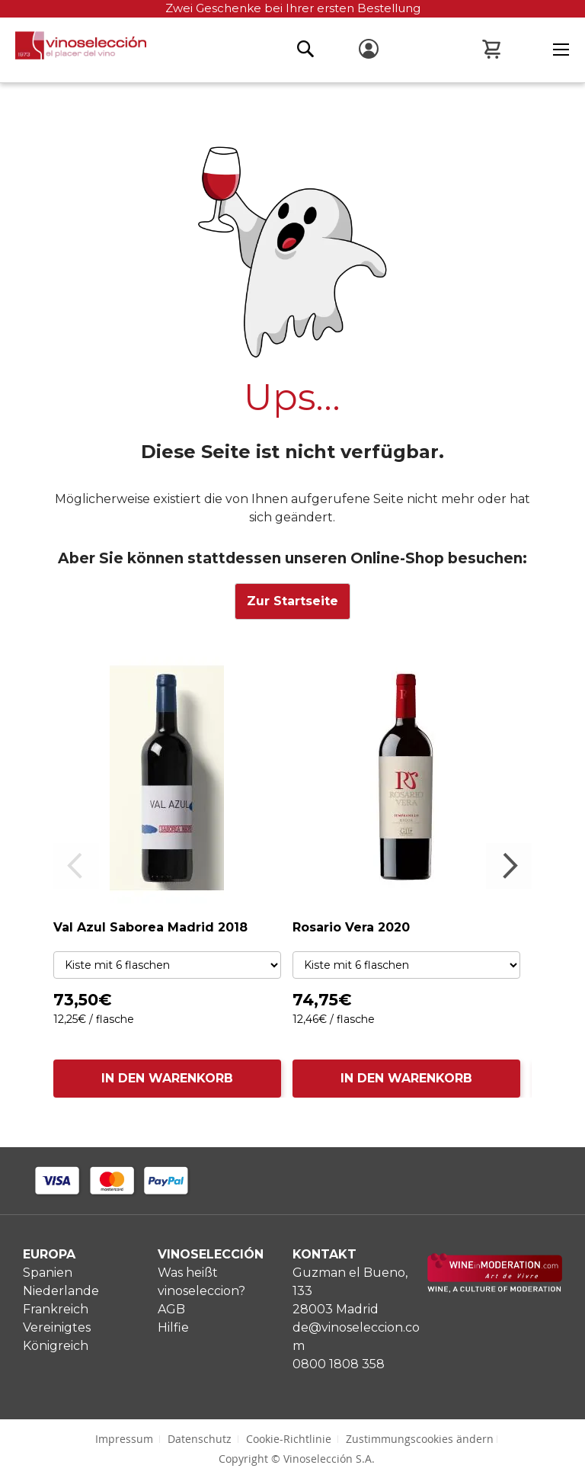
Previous (76, 866)
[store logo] (73, 49)
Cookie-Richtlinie (288, 1439)
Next (509, 866)
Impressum (124, 1439)
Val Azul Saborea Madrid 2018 (150, 927)
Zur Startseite (292, 601)
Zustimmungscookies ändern (420, 1439)
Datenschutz (200, 1439)
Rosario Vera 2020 (351, 927)
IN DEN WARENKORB (167, 1078)
